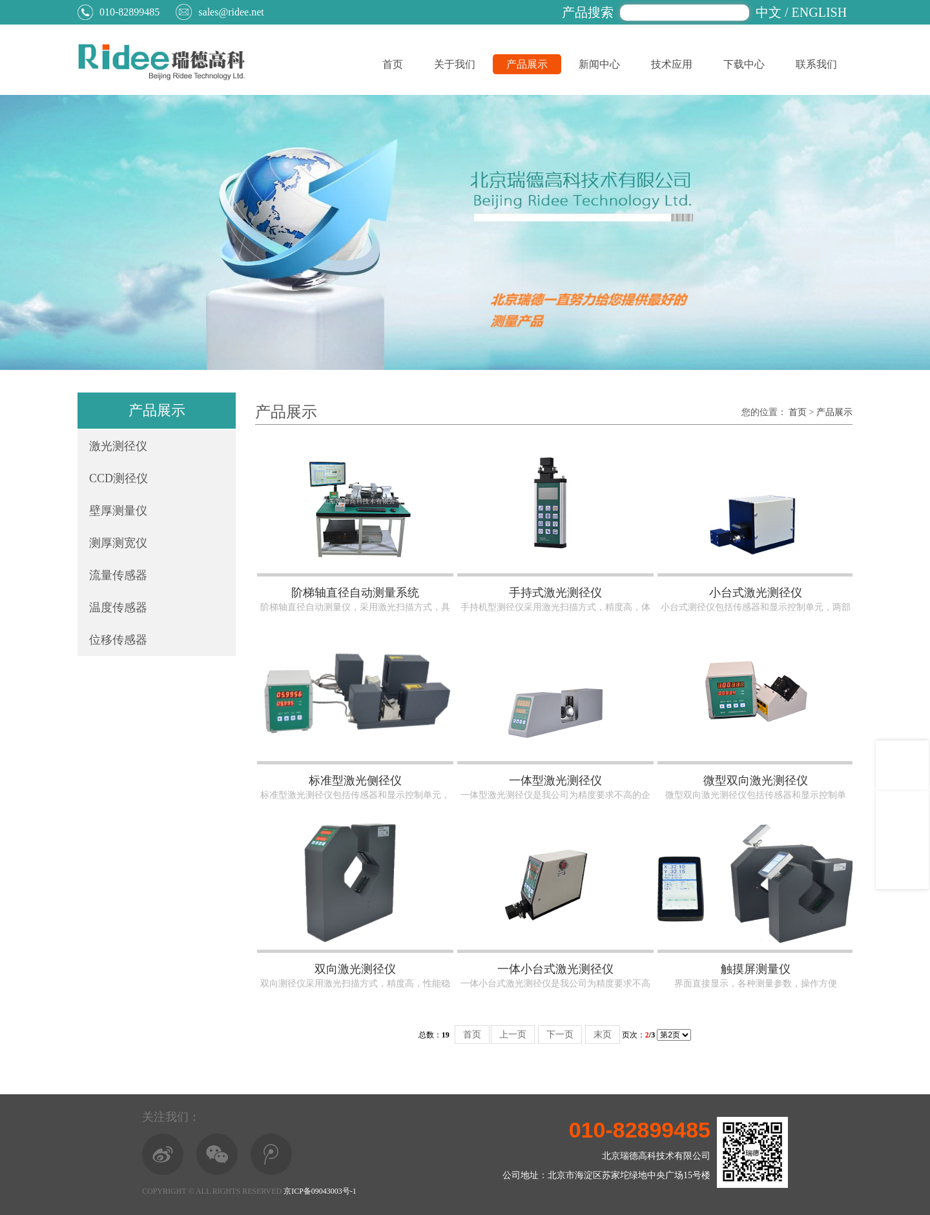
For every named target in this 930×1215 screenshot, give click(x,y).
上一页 (512, 1034)
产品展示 (527, 64)
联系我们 (816, 64)
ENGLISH (819, 12)
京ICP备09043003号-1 (320, 1191)
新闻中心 (599, 64)
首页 (392, 64)
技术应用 (671, 64)
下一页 (560, 1034)
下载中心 (744, 64)
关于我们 (454, 64)
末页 (603, 1034)
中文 (768, 12)
